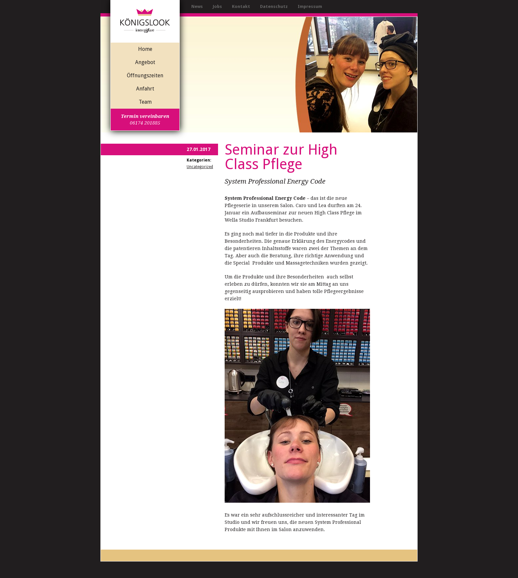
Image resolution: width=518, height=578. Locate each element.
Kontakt (241, 6)
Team (145, 102)
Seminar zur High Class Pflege (281, 157)
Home (145, 49)
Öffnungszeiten (145, 75)
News (197, 6)
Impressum (310, 6)
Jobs (217, 6)
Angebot (145, 62)
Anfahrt (145, 89)
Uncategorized (200, 166)
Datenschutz (274, 6)
